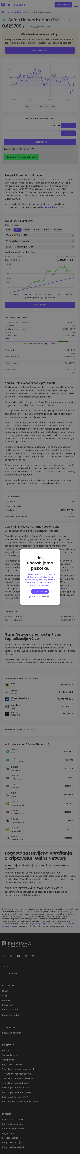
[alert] (40, 577)
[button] (40, 596)
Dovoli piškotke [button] (40, 591)
